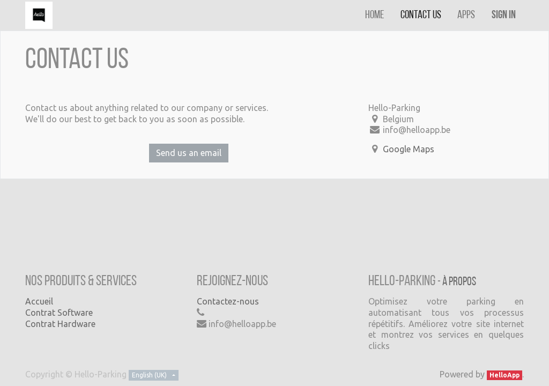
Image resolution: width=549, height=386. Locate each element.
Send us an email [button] (188, 153)
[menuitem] (374, 15)
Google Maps (408, 149)
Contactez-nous (228, 301)
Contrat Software (59, 312)
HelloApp (504, 375)
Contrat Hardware (60, 324)
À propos (459, 282)
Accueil (39, 301)
